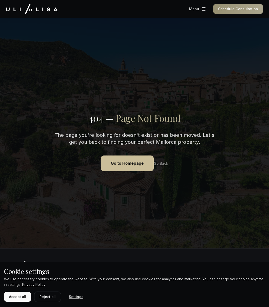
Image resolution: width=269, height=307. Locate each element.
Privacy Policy (33, 284)
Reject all (47, 297)
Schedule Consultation (238, 9)
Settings (76, 297)
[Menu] (197, 8)
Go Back (161, 163)
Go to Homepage (127, 163)
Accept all (17, 297)
